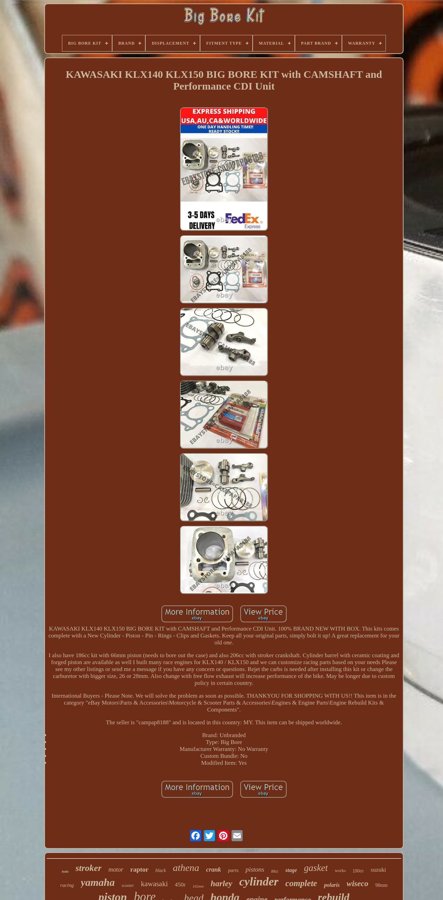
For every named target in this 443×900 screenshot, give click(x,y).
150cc (358, 871)
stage (291, 870)
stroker (88, 868)
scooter (128, 885)
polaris (332, 885)
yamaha (98, 882)
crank (213, 869)
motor (115, 869)
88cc (274, 871)
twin (65, 871)
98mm (381, 885)
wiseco (358, 883)
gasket (316, 868)
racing (67, 885)
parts (233, 870)
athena (186, 867)
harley (222, 883)
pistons (254, 869)
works (340, 870)
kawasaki (154, 884)
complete (301, 883)
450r (180, 884)
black (160, 870)
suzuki (378, 869)
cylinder (258, 881)
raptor (139, 869)
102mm (198, 886)
